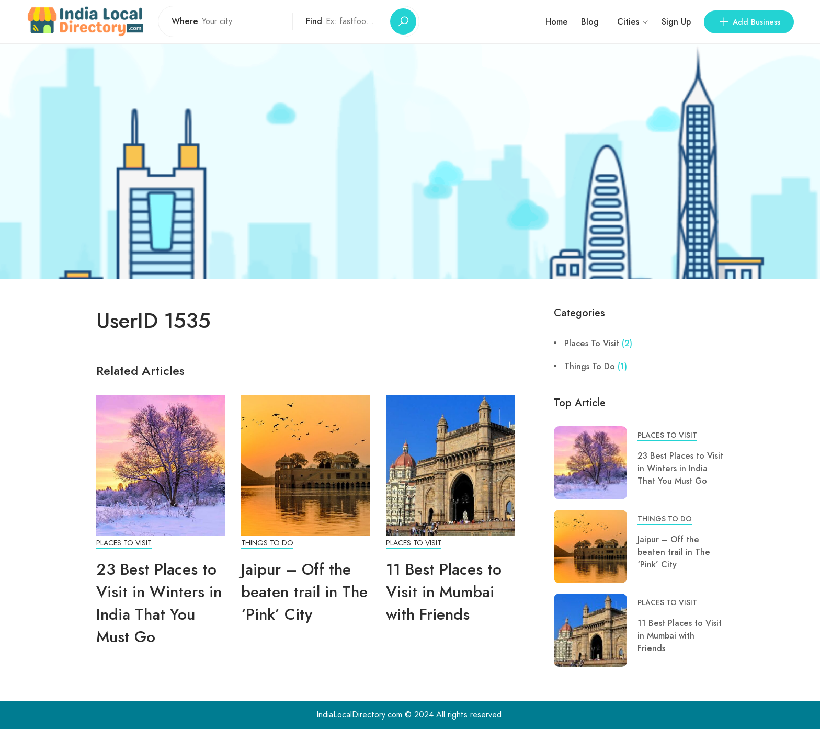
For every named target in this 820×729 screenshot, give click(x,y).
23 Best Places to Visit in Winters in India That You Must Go (159, 603)
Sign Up (676, 22)
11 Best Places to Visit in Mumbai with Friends (444, 591)
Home (556, 22)
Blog (590, 22)
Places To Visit (124, 543)
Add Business (749, 22)
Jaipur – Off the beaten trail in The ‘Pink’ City (304, 591)
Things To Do (267, 543)
